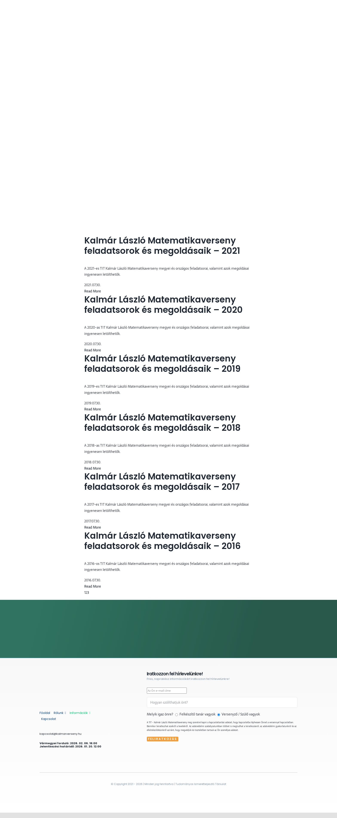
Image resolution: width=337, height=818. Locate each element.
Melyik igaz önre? (160, 714)
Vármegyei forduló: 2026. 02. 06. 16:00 (68, 743)
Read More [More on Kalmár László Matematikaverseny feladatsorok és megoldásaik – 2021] (92, 291)
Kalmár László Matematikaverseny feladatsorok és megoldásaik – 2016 (162, 541)
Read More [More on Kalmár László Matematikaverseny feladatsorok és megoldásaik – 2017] (92, 527)
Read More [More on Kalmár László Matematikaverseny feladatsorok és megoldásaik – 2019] (92, 409)
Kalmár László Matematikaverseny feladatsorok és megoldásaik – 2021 (162, 245)
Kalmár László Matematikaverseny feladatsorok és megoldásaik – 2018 (162, 422)
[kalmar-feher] (64, 673)
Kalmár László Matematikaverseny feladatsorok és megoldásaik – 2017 (162, 481)
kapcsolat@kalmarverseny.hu (60, 734)
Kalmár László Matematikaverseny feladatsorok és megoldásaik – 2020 (163, 304)
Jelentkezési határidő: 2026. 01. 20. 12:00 (70, 746)
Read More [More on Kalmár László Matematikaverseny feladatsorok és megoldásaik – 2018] (92, 468)
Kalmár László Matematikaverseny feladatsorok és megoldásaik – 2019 (162, 363)
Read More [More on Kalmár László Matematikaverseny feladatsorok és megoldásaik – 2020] (92, 350)
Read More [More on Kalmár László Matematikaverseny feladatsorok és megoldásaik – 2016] (92, 586)
